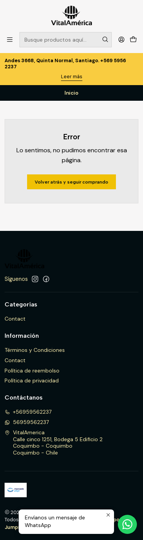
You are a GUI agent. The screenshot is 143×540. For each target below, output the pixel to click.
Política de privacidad (32, 380)
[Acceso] (121, 39)
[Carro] (133, 39)
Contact (15, 318)
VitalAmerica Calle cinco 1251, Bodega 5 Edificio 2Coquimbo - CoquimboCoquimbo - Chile (54, 442)
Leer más (71, 76)
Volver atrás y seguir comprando (71, 182)
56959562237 (27, 422)
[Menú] (10, 39)
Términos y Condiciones (35, 350)
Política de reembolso (32, 370)
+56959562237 (28, 411)
